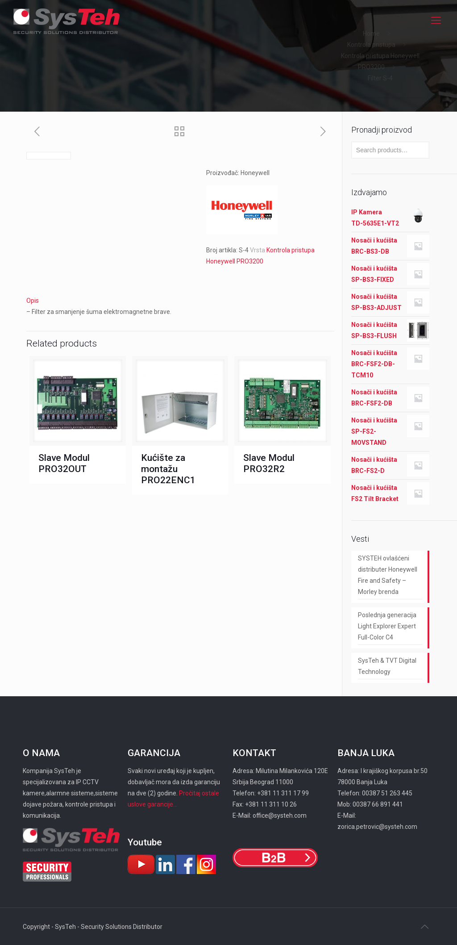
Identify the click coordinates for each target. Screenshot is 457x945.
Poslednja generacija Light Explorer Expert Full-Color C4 (387, 626)
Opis (32, 300)
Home (371, 33)
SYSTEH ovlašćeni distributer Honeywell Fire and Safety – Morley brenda (387, 575)
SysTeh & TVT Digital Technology (387, 666)
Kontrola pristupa (371, 44)
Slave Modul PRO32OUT (64, 463)
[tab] (180, 300)
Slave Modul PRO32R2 (269, 463)
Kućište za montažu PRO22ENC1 (168, 468)
